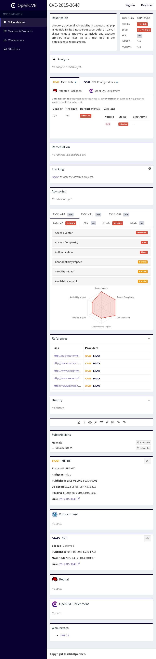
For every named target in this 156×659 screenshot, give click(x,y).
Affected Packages (67, 91)
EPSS (113, 223)
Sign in (130, 5)
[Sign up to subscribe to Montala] (143, 442)
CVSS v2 (64, 223)
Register (147, 5)
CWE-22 (64, 635)
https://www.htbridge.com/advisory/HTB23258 (82, 386)
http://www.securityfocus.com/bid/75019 (79, 378)
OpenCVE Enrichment (104, 91)
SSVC (137, 223)
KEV (90, 223)
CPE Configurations (101, 82)
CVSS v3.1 (91, 214)
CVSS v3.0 (119, 214)
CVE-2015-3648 (64, 5)
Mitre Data (64, 82)
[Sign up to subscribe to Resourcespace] (143, 448)
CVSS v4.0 (63, 214)
